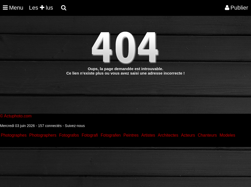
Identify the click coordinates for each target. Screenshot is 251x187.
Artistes (148, 135)
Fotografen (111, 135)
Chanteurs (207, 135)
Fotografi (90, 135)
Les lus (41, 7)
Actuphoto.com (18, 116)
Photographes (14, 135)
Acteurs (188, 135)
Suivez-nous (75, 126)
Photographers (42, 135)
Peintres (131, 135)
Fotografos (69, 135)
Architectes (168, 135)
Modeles (227, 135)
